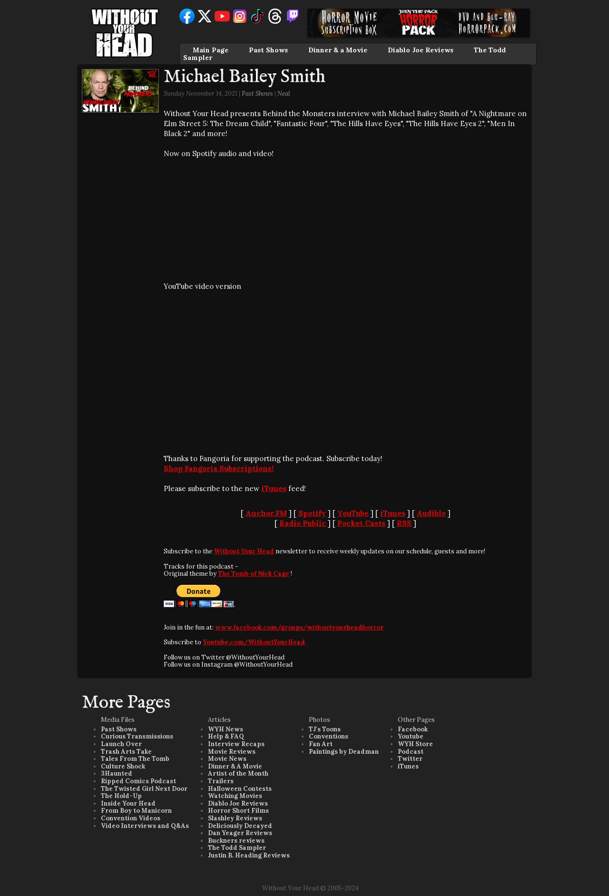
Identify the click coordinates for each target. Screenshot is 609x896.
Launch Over (121, 744)
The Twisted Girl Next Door (144, 789)
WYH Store (415, 744)
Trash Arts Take (126, 752)
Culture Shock (123, 766)
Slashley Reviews (235, 818)
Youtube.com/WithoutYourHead (254, 642)
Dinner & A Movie (235, 766)
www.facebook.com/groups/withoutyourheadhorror (299, 627)
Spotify (312, 513)
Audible (431, 513)
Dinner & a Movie (337, 50)
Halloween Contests (240, 789)
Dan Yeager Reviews (240, 833)
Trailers (221, 781)
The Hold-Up (121, 796)
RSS (404, 523)
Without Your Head (244, 551)
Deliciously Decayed (240, 826)
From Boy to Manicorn (136, 811)
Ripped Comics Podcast (138, 781)
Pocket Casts (361, 523)
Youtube (410, 736)
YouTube (353, 513)
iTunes (273, 488)
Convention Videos (130, 818)
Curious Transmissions (137, 736)
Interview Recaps (236, 744)
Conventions (328, 736)
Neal (283, 93)
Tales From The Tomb (135, 759)
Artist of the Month (238, 773)
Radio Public (302, 523)
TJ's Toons (325, 729)
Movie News (227, 759)
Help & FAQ (226, 736)
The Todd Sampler (237, 848)
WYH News (225, 729)
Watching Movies (235, 796)
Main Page (210, 50)
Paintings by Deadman (344, 752)
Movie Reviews (231, 752)
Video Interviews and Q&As (145, 826)
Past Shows (268, 50)
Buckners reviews (236, 841)
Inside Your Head (128, 803)
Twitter (410, 759)
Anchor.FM (266, 513)
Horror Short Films (238, 811)
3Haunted (116, 773)
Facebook (413, 729)
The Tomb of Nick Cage (253, 574)
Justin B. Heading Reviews (249, 855)
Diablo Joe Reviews (420, 50)
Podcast (410, 752)
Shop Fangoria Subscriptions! (219, 468)
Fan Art (321, 744)
